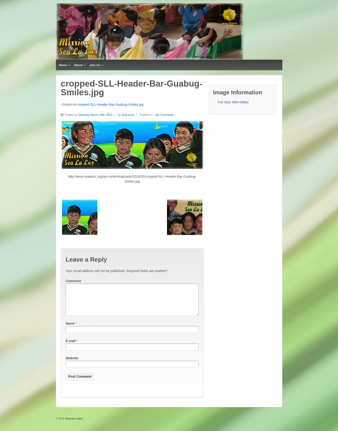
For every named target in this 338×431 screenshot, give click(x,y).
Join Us (94, 65)
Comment (73, 281)
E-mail (71, 346)
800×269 (238, 102)
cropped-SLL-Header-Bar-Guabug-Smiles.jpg (110, 104)
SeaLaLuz (127, 115)
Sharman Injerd (73, 424)
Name (70, 329)
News (63, 65)
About (78, 65)
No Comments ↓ (166, 115)
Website (72, 364)
